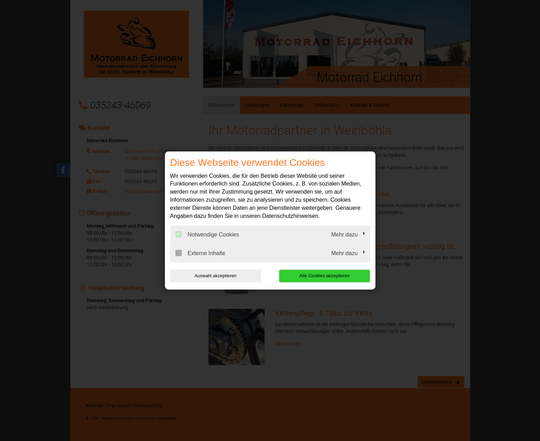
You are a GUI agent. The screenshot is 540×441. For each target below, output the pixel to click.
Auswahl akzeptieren (215, 275)
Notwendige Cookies (207, 234)
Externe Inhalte (200, 253)
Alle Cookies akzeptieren (325, 275)
